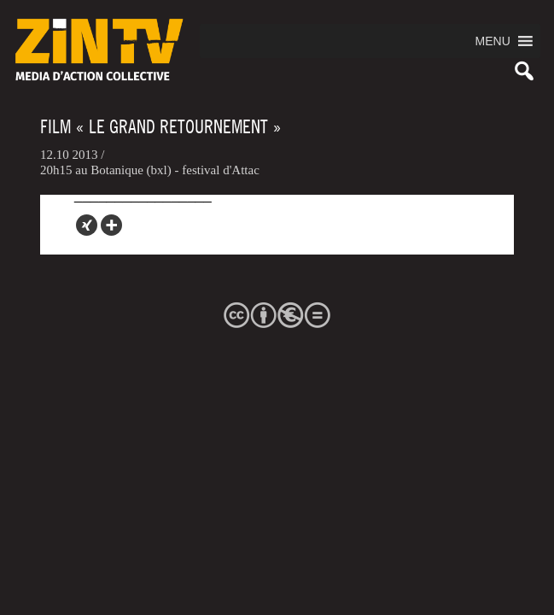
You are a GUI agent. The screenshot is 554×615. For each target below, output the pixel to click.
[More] (111, 225)
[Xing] (86, 225)
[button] (492, 41)
